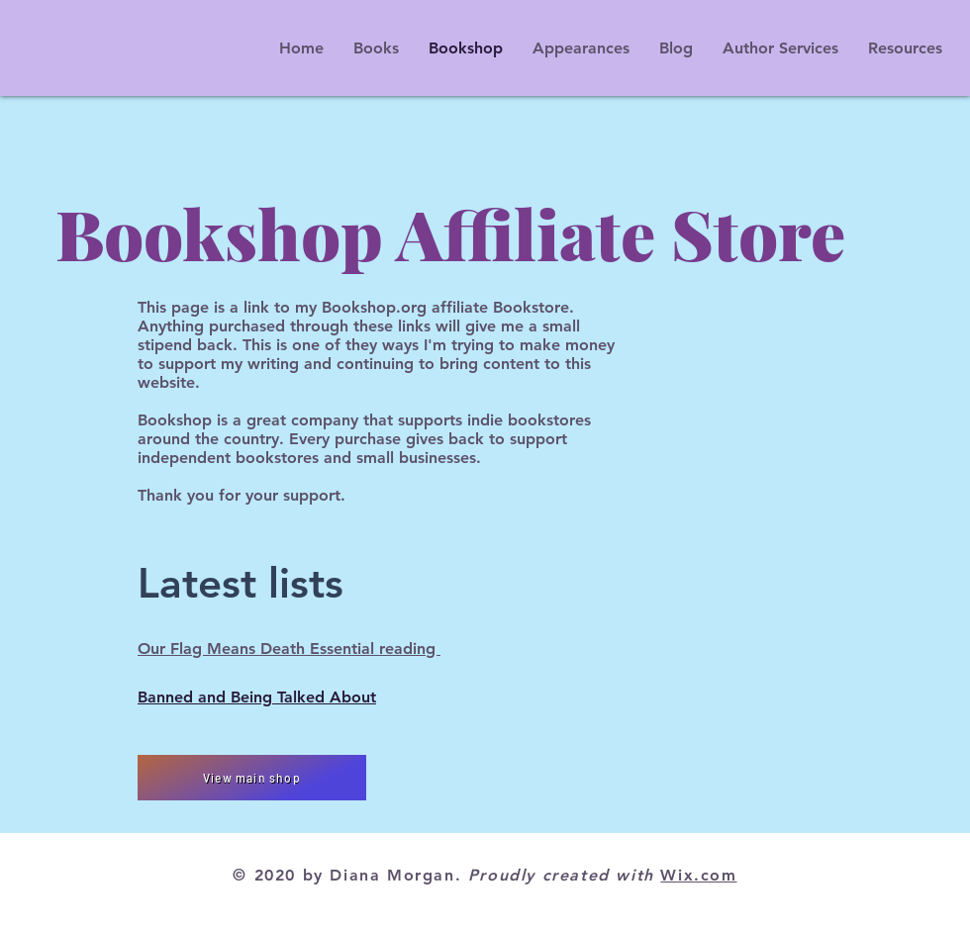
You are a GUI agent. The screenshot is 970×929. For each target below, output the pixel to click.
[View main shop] (252, 777)
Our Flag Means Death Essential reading (289, 648)
